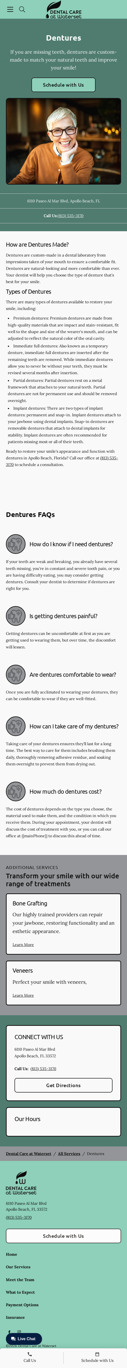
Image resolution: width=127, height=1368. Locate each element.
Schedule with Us (63, 84)
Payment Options (22, 1304)
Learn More (23, 944)
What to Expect (20, 1292)
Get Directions (63, 1085)
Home (11, 1254)
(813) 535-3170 (71, 215)
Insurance (15, 1317)
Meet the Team (20, 1279)
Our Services (18, 1266)
